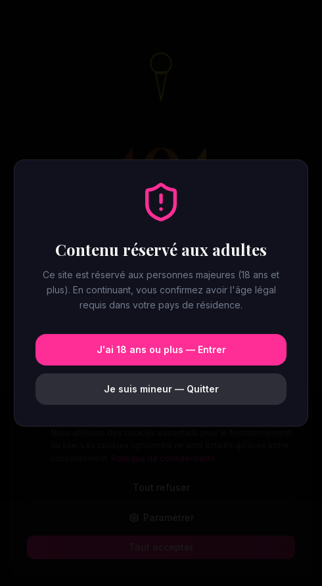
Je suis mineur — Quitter (161, 388)
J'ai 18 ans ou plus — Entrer (161, 349)
